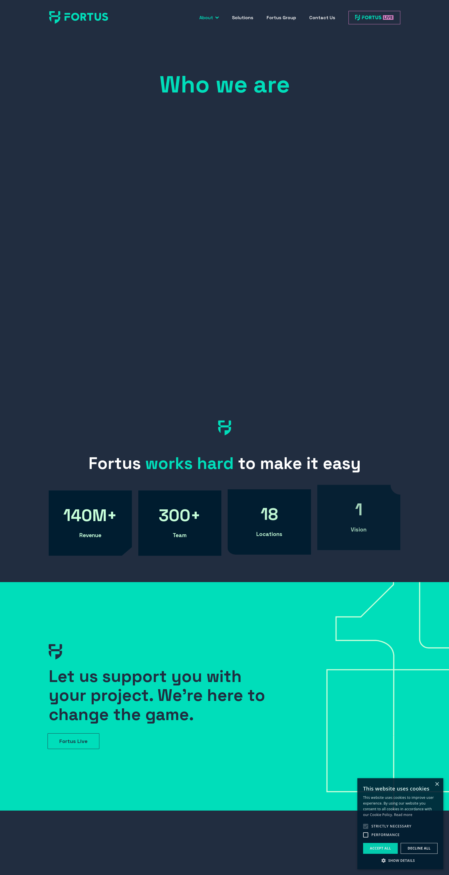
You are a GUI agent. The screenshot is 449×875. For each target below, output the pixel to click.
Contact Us (322, 18)
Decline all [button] (419, 848)
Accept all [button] (380, 848)
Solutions (242, 18)
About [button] (209, 18)
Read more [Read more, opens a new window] (403, 814)
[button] (400, 861)
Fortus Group (281, 18)
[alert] (400, 823)
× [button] (437, 784)
